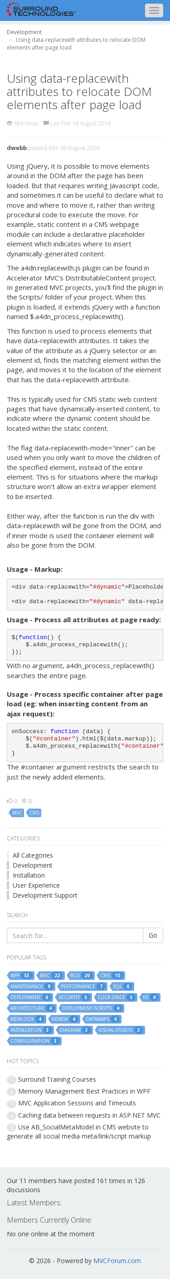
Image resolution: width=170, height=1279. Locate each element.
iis (151, 997)
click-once (116, 997)
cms (34, 812)
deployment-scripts (92, 1008)
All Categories (33, 855)
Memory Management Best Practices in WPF (84, 1091)
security (74, 997)
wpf (21, 975)
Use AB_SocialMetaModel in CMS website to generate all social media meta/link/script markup (79, 1131)
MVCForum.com (117, 1260)
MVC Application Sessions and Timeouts (77, 1103)
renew (65, 1019)
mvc (17, 812)
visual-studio (120, 1030)
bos (81, 975)
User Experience (36, 885)
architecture (32, 1008)
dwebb (17, 148)
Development (33, 865)
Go (153, 935)
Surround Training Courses (57, 1079)
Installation (29, 875)
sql (122, 986)
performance (83, 986)
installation (31, 1030)
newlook (27, 1019)
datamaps (103, 1019)
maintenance (31, 986)
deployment (30, 997)
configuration (35, 1040)
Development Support (45, 895)
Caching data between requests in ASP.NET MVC (89, 1115)
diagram (75, 1030)
